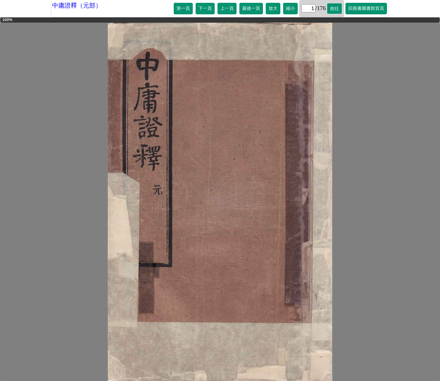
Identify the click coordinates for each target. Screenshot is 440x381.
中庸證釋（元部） (77, 5)
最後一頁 (251, 8)
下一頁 (205, 8)
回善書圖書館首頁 (366, 8)
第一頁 (183, 8)
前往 (334, 8)
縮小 (290, 8)
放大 (273, 8)
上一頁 (227, 8)
